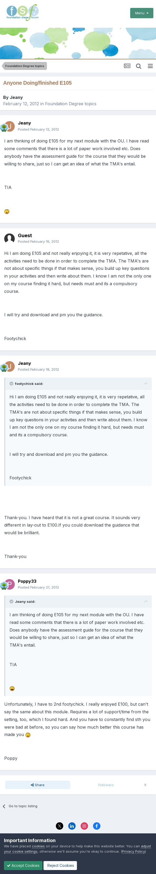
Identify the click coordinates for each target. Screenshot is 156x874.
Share (38, 785)
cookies (38, 846)
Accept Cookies (23, 865)
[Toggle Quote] (11, 383)
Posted (38, 129)
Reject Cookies (60, 865)
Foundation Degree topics (70, 103)
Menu (141, 13)
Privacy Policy (133, 851)
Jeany (16, 97)
